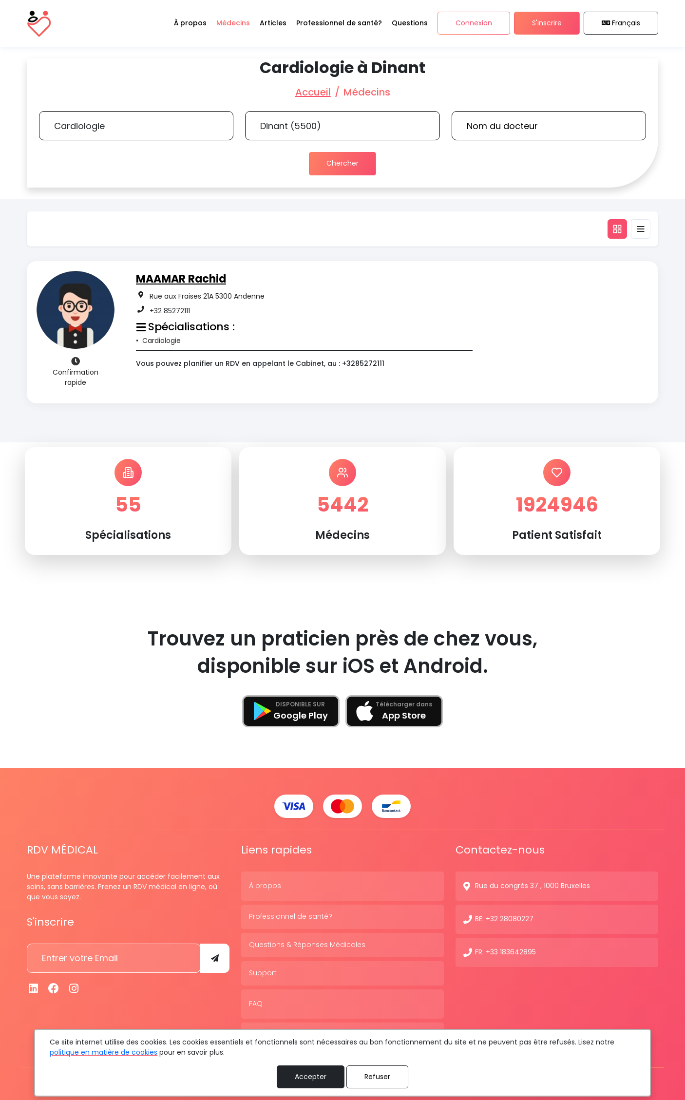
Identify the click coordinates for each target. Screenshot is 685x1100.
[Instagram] (74, 987)
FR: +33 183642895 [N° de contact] (505, 951)
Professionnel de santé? (290, 915)
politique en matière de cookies (103, 1052)
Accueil (313, 92)
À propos (265, 885)
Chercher (342, 163)
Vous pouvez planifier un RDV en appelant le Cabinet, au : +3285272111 (260, 363)
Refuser (377, 1076)
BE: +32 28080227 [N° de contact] (504, 918)
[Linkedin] (33, 987)
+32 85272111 (170, 310)
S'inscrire (547, 23)
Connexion (474, 23)
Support (263, 972)
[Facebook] (54, 987)
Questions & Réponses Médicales (307, 943)
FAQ (256, 1002)
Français (621, 23)
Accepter (310, 1076)
